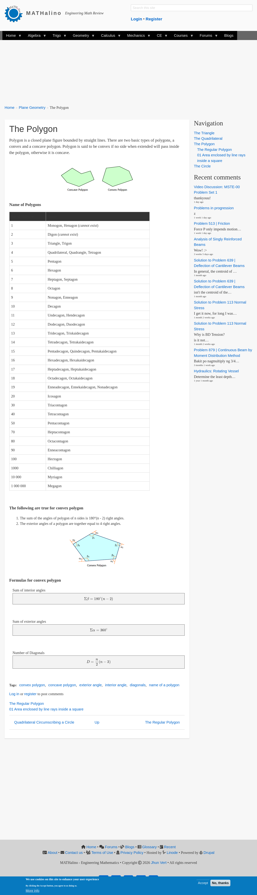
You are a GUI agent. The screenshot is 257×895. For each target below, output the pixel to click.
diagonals (138, 685)
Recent (170, 847)
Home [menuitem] (12, 36)
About (52, 853)
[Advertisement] (114, 70)
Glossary (149, 847)
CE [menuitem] (160, 36)
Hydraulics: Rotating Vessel (216, 371)
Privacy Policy (131, 853)
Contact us (74, 853)
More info (32, 891)
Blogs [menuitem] (228, 35)
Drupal (209, 853)
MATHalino (44, 13)
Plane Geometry (32, 108)
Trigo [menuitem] (57, 36)
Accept (203, 883)
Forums (111, 847)
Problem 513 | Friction (212, 223)
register (30, 694)
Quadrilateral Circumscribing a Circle (44, 722)
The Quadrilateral (208, 138)
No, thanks (220, 883)
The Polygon (204, 144)
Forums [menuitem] (207, 36)
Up (97, 722)
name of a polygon (164, 685)
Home (9, 108)
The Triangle (204, 133)
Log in (14, 694)
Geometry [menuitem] (82, 36)
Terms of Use (102, 853)
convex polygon (32, 685)
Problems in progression (214, 208)
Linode (172, 853)
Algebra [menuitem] (35, 36)
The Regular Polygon (26, 704)
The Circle (202, 166)
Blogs (130, 847)
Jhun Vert (159, 863)
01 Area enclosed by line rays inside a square (46, 709)
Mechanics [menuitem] (137, 36)
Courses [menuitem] (181, 36)
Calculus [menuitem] (109, 36)
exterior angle (90, 685)
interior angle (115, 685)
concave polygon (62, 685)
